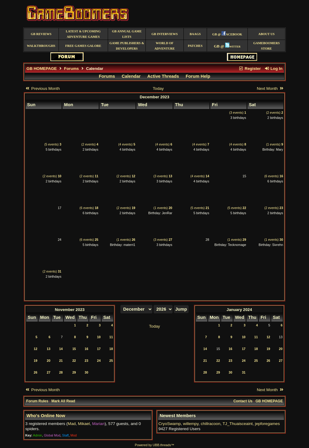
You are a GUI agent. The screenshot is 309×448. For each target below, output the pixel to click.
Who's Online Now (46, 415)
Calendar (131, 76)
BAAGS (195, 34)
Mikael (84, 423)
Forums (71, 68)
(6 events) (273, 176)
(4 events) (126, 144)
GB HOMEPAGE (42, 68)
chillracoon (210, 423)
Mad (71, 423)
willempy (191, 423)
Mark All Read (63, 401)
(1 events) (274, 144)
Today (158, 88)
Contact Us (242, 401)
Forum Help (198, 76)
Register (249, 68)
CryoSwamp (169, 423)
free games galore (83, 45)
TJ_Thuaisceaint (238, 423)
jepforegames (267, 423)
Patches (195, 45)
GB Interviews (164, 34)
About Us (266, 34)
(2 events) (274, 112)
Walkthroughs (41, 45)
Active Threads (163, 76)
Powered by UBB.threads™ (154, 445)
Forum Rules (37, 401)
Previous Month (42, 88)
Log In (273, 68)
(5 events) (52, 144)
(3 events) (237, 112)
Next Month (270, 88)
